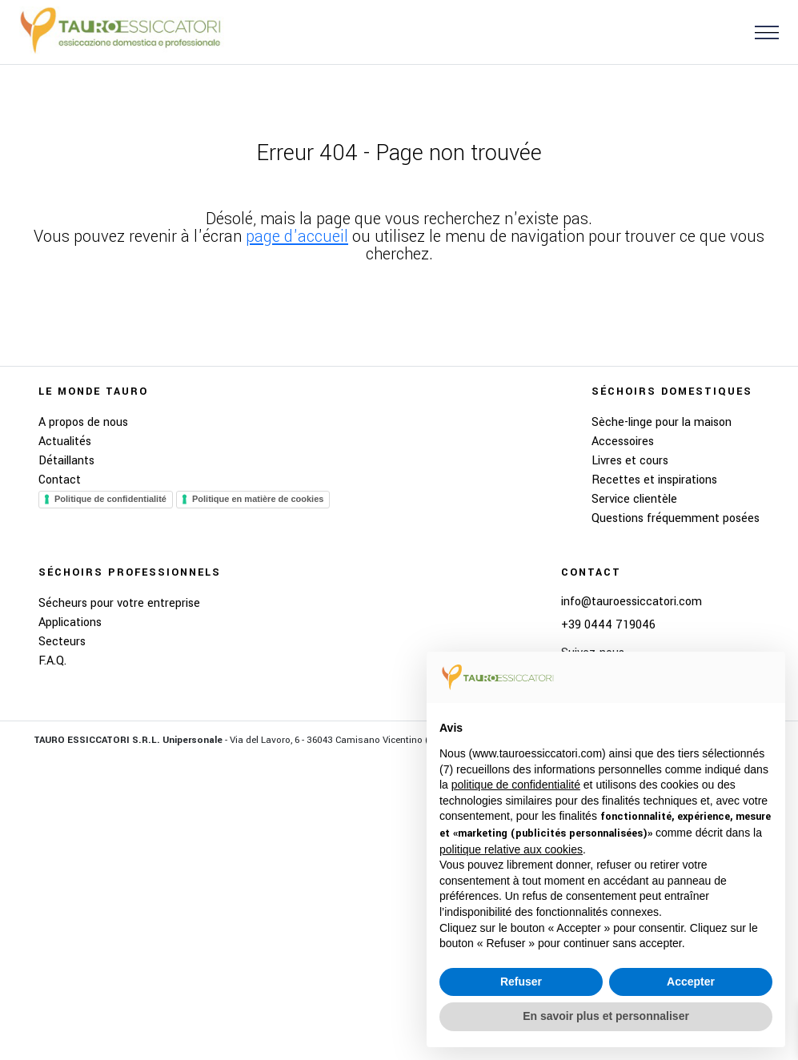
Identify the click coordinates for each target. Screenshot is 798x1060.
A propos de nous (83, 422)
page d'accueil (297, 236)
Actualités (64, 441)
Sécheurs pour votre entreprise (119, 603)
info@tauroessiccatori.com (631, 602)
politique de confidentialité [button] (515, 784)
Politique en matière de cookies (257, 499)
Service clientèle (634, 499)
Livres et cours (629, 460)
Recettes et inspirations (654, 480)
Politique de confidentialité (110, 499)
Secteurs (62, 641)
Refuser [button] (521, 981)
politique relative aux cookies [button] (511, 849)
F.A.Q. (52, 660)
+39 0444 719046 (608, 625)
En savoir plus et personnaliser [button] (606, 1016)
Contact (59, 480)
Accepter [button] (691, 981)
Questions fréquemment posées (675, 518)
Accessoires (622, 441)
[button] (760, 31)
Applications (70, 622)
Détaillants (66, 460)
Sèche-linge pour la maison (661, 422)
